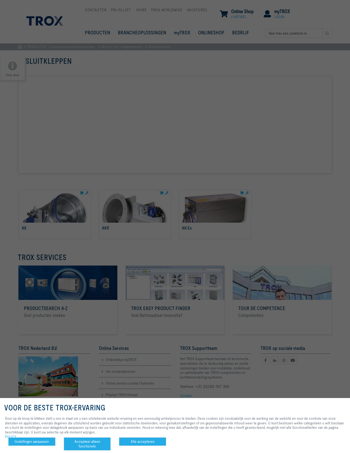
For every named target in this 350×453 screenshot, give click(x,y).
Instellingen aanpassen (32, 441)
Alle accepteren (143, 441)
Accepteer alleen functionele (87, 443)
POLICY (10, 437)
